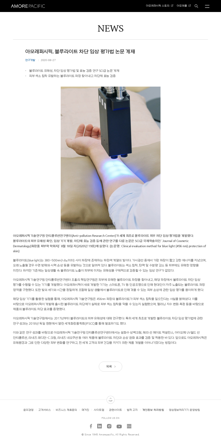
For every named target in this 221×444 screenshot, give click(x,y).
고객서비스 (44, 410)
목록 (111, 366)
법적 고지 (132, 410)
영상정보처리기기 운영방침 (184, 410)
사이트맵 (99, 410)
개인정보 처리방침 (153, 410)
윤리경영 (28, 410)
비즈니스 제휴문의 (66, 410)
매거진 (85, 410)
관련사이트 (115, 410)
